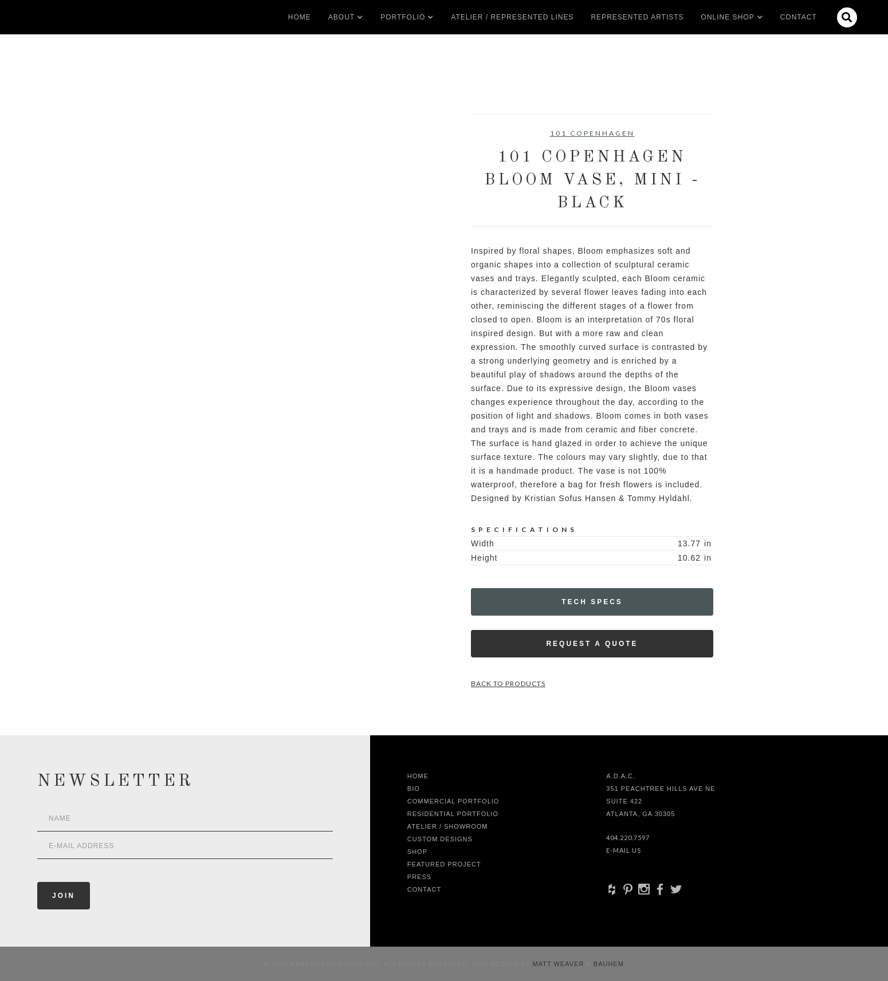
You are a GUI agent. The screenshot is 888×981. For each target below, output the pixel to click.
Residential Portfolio (452, 813)
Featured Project (444, 864)
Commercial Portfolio (453, 801)
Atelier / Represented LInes (512, 17)
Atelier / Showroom (447, 826)
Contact (798, 17)
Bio (413, 788)
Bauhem (607, 963)
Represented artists (637, 17)
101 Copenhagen (592, 133)
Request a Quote (592, 644)
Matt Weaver (560, 963)
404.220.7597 (628, 837)
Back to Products (508, 683)
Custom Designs (440, 839)
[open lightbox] (201, 165)
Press (419, 876)
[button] (341, 17)
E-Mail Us (623, 850)
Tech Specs (592, 602)
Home (299, 17)
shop (417, 851)
